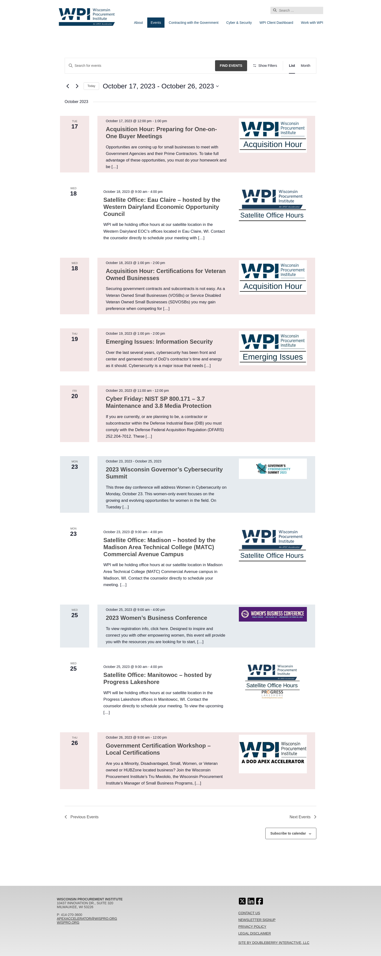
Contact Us (249, 913)
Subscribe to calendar (288, 833)
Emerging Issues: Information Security (159, 341)
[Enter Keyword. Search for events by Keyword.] (140, 65)
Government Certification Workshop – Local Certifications (158, 749)
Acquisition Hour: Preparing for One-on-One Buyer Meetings (161, 132)
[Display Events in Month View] (305, 65)
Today (91, 86)
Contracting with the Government (194, 23)
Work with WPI (312, 23)
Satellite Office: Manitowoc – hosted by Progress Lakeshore (157, 678)
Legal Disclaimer (254, 933)
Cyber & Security (239, 23)
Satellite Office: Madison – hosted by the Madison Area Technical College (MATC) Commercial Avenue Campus (159, 547)
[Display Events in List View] (292, 65)
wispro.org (68, 922)
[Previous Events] (67, 86)
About (138, 23)
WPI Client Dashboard (276, 23)
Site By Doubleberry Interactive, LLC (274, 943)
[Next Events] (77, 86)
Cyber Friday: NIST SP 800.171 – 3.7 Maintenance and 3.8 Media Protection (158, 402)
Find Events (231, 66)
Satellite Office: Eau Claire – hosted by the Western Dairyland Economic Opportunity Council (161, 206)
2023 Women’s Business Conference (156, 618)
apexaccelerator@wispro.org (87, 919)
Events (156, 23)
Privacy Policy (252, 927)
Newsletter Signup (257, 920)
